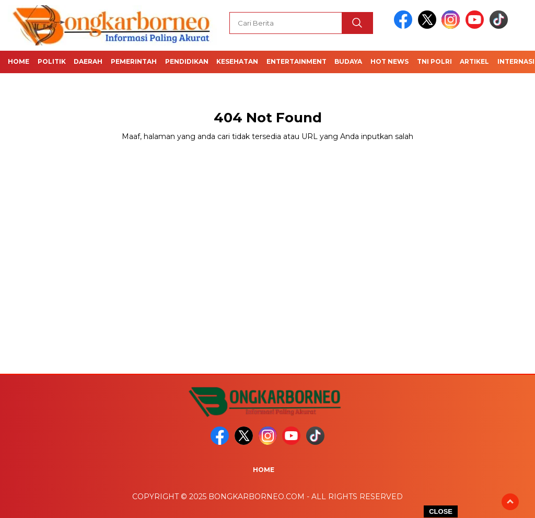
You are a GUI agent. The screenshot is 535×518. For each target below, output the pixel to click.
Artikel (474, 61)
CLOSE (440, 511)
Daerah (88, 61)
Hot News (389, 61)
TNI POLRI (434, 61)
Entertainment (296, 61)
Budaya (348, 61)
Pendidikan (186, 61)
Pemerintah (134, 61)
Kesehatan (237, 61)
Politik (52, 61)
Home (18, 61)
